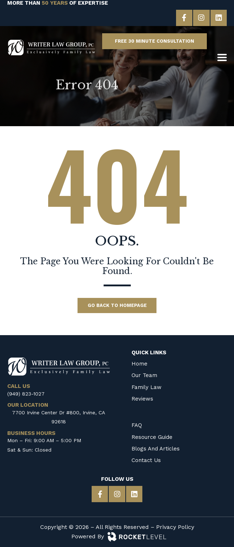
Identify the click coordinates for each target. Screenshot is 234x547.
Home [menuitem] (139, 363)
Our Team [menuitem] (144, 375)
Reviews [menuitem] (142, 398)
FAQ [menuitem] (136, 425)
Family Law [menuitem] (146, 387)
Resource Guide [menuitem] (151, 436)
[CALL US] (222, 41)
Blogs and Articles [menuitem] (155, 448)
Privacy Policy (175, 527)
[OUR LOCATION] (209, 57)
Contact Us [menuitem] (146, 460)
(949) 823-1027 (26, 393)
